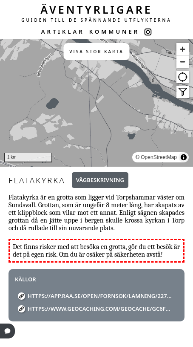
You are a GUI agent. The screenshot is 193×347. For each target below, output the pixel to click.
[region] (96, 103)
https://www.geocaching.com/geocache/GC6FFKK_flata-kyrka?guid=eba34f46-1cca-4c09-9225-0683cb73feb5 (100, 308)
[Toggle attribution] (184, 157)
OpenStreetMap (159, 157)
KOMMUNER (114, 31)
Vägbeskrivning (100, 180)
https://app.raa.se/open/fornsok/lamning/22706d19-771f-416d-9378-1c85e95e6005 (100, 296)
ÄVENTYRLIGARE (96, 9)
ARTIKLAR (63, 31)
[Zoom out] (182, 61)
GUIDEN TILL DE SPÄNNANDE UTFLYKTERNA (96, 20)
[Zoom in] (182, 49)
